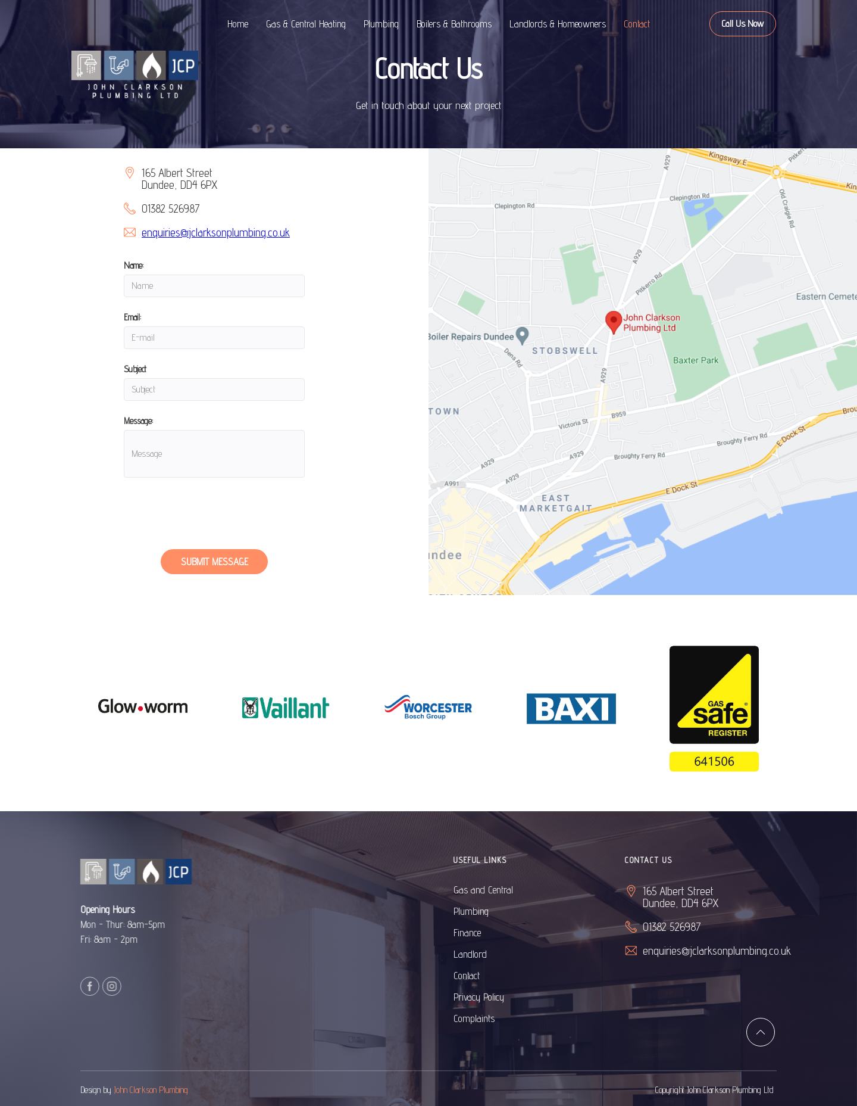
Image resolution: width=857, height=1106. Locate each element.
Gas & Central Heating (306, 24)
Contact (637, 24)
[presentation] (214, 519)
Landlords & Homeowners (557, 24)
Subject (135, 369)
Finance (484, 933)
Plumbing (381, 24)
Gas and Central (500, 890)
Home (237, 24)
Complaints (491, 1018)
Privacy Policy (496, 997)
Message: (138, 421)
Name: (133, 265)
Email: (132, 317)
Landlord (487, 954)
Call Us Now (743, 23)
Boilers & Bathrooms (454, 24)
